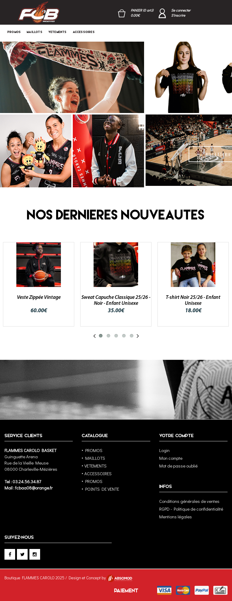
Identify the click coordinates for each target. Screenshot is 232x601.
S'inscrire (178, 15)
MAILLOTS (34, 32)
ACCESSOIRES (84, 32)
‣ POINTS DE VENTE (100, 489)
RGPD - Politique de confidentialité (191, 509)
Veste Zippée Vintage (39, 297)
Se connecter (180, 10)
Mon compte (170, 458)
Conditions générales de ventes (189, 501)
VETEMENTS (57, 32)
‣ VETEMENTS (94, 466)
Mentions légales (175, 517)
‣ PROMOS (92, 450)
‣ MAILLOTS (93, 458)
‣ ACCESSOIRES (97, 473)
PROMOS (14, 32)
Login (164, 450)
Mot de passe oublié (178, 466)
